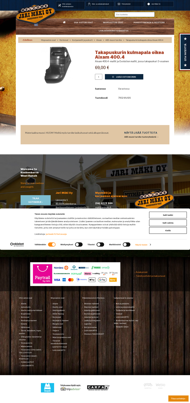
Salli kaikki (168, 368)
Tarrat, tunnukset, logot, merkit (30, 332)
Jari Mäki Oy (155, 4)
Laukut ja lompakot (92, 320)
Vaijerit (56, 330)
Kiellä (168, 384)
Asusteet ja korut (91, 317)
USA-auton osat (83, 22)
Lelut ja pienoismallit (125, 307)
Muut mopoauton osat (62, 337)
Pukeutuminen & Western (93, 298)
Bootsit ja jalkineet (92, 314)
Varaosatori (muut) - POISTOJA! (28, 357)
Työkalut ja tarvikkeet (125, 310)
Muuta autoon (26, 346)
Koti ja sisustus (90, 327)
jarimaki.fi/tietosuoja (56, 387)
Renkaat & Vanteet (60, 320)
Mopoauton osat (113, 22)
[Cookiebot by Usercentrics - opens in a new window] (17, 398)
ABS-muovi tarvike (113, 40)
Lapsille (87, 324)
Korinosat (64, 40)
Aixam (99, 40)
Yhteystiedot (126, 4)
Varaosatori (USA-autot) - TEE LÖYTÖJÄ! (30, 351)
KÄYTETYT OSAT (60, 347)
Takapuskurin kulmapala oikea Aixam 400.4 (144, 40)
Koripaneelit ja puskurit (82, 40)
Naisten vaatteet (91, 307)
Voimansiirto (26, 343)
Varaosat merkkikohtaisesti (59, 342)
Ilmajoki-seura (122, 326)
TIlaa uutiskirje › (35, 200)
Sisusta (24, 324)
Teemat (119, 314)
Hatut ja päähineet (92, 310)
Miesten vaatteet (91, 303)
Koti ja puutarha (122, 303)
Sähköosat (25, 327)
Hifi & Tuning (58, 314)
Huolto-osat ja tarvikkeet (31, 310)
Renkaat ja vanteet (29, 320)
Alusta (23, 303)
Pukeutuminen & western (149, 22)
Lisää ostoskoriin (124, 77)
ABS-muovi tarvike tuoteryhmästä (140, 137)
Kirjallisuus (26, 314)
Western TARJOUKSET (94, 334)
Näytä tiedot (141, 398)
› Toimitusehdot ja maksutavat (150, 276)
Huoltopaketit (59, 310)
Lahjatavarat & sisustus (113, 30)
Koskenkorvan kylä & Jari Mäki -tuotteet (126, 322)
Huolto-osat (58, 307)
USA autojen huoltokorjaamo (67, 5)
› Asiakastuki (141, 272)
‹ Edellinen (27, 40)
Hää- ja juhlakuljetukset (100, 4)
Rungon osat (58, 324)
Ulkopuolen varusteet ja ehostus (30, 338)
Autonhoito (26, 307)
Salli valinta (168, 376)
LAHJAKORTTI (59, 350)
